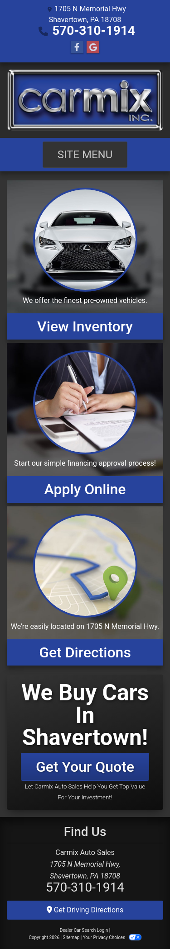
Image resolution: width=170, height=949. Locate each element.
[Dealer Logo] (85, 100)
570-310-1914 (93, 30)
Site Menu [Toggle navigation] (85, 154)
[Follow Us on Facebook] (77, 47)
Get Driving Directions (85, 910)
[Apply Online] (85, 422)
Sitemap (71, 937)
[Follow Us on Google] (93, 47)
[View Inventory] (85, 260)
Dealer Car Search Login (84, 930)
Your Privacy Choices (112, 937)
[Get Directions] (85, 586)
